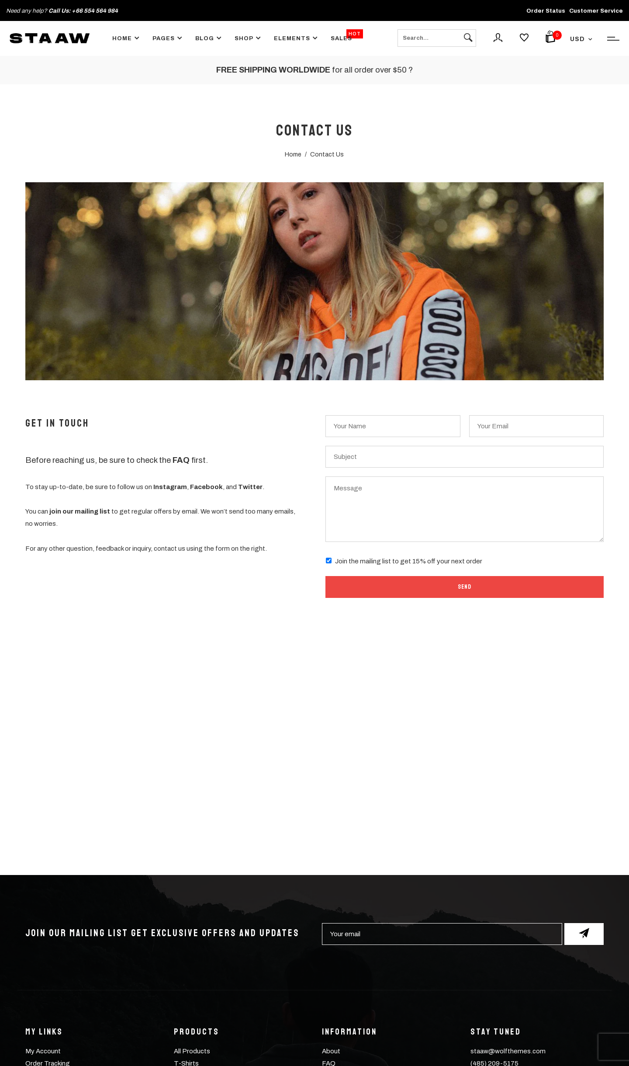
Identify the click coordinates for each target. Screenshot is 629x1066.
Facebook (206, 486)
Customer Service (596, 10)
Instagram (170, 486)
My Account (43, 1051)
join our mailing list (79, 511)
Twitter (250, 486)
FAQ (181, 460)
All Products (192, 1051)
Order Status (545, 10)
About (331, 1051)
